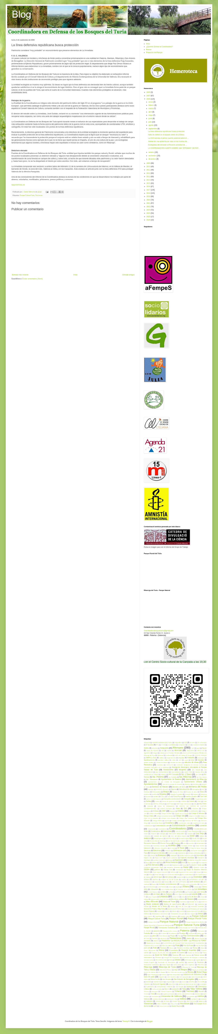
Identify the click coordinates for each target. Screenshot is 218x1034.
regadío (198, 960)
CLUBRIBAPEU (193, 811)
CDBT (199, 801)
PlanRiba (155, 938)
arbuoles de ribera (176, 762)
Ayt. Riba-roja (185, 777)
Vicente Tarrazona (177, 1001)
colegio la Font (193, 816)
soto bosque (179, 986)
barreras (150, 789)
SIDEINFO (147, 984)
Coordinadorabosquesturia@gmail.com (158, 631)
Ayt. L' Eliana (186, 774)
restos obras (177, 964)
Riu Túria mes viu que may (176, 972)
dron (184, 843)
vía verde (166, 1001)
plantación (163, 938)
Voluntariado (184, 1004)
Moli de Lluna (182, 906)
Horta (150, 874)
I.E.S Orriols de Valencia (171, 874)
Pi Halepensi (173, 933)
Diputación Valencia (150, 843)
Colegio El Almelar (197, 813)
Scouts (184, 982)
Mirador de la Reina (159, 906)
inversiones (158, 882)
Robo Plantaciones (153, 974)
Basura (173, 789)
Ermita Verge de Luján (187, 855)
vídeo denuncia (191, 1001)
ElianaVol (168, 850)
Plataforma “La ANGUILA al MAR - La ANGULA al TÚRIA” (184, 941)
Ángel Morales (171, 758)
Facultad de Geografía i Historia (197, 860)
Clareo (181, 811)
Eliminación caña (179, 850)
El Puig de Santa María (196, 848)
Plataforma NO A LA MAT (151, 945)
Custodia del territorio (160, 836)
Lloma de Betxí (192, 897)
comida (167, 820)
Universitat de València (171, 996)
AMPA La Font (151, 758)
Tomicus (146, 991)
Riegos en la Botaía (198, 970)
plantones (147, 940)
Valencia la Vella (172, 999)
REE (170, 960)
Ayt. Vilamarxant (152, 779)
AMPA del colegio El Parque (183, 755)
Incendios (197, 877)
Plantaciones (175, 938)
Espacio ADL (148, 857)
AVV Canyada (173, 774)
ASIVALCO (169, 765)
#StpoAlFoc (178, 742)
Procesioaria (173, 950)
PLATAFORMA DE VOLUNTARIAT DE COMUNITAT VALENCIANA (183, 943)
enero (151, 102)
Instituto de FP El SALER (169, 879)
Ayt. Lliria (198, 774)
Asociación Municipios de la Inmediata (156, 767)
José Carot (203, 884)
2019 (149, 196)
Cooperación (151, 829)
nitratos (174, 911)
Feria (161, 862)
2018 (149, 193)
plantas (188, 938)
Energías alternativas (194, 853)
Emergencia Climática (157, 853)
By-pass (148, 796)
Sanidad (148, 982)
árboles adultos (148, 762)
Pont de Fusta (188, 945)
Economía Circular (159, 846)
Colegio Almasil (154, 813)
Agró (192, 748)
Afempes (177, 747)
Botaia (202, 792)
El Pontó (181, 848)
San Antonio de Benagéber (184, 979)
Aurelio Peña (188, 772)
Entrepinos (162, 855)
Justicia (171, 887)
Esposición (201, 857)
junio (151, 118)
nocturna (181, 911)
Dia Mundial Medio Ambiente (177, 841)
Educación (147, 848)
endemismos (181, 853)
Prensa (148, 50)
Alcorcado (178, 750)
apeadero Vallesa (163, 760)
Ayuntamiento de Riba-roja (196, 779)
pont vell (147, 948)
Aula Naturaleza (176, 772)
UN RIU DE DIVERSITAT (184, 994)
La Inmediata (200, 889)
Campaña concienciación (172, 799)
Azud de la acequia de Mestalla (172, 784)
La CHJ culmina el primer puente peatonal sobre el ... (168, 138)
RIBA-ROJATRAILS (165, 970)
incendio (188, 877)
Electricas (147, 850)
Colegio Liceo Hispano (168, 818)
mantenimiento (202, 899)
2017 (149, 190)
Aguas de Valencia (152, 750)
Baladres (187, 784)
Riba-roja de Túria (188, 967)
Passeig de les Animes (170, 931)
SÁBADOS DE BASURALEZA (193, 974)
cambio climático (191, 796)
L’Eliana (196, 887)
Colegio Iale (179, 816)
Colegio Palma (157, 820)
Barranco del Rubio (198, 786)
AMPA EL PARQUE (201, 755)
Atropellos (182, 770)
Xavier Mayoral (176, 1006)
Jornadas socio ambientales (188, 884)
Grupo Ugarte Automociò (160, 872)
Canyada (187, 799)
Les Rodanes (167, 894)
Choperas (195, 808)
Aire (162, 750)
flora (183, 862)
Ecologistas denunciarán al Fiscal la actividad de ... (167, 145)
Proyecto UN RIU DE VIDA (160, 952)
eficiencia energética (160, 848)
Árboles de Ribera (161, 762)
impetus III (180, 877)
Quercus (175, 955)
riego (176, 970)
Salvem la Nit (155, 979)
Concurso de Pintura (191, 820)
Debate (202, 836)
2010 (149, 167)
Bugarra (195, 794)
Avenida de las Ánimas (151, 774)
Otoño (166, 916)
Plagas (172, 936)
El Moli (172, 848)
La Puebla (178, 892)
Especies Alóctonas (187, 857)
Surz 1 (166, 989)
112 (185, 742)
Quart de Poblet (161, 955)
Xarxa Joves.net (164, 1006)
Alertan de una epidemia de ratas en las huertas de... (168, 141)
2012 (149, 173)
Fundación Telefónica (173, 867)
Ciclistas (156, 811)
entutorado (173, 855)
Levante (194, 894)
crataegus (162, 833)
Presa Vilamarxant (150, 950)
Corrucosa (167, 831)
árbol (192, 760)
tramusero (155, 991)
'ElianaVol (147, 742)
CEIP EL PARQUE (158, 804)
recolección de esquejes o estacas (193, 957)
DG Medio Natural (184, 838)
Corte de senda (180, 831)
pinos (154, 936)
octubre (152, 152)
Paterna (184, 930)
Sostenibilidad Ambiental (164, 986)
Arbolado (201, 760)
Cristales (190, 833)
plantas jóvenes (199, 938)
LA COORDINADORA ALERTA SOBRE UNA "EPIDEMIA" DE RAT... (174, 148)
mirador (146, 906)
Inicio (75, 275)
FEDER (154, 862)
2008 (149, 99)
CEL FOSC (203, 804)
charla (177, 808)
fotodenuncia (176, 865)
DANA (192, 836)
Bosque (166, 792)
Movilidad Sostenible (197, 906)
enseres (152, 855)
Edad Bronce (200, 846)
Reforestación (189, 960)
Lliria (183, 897)
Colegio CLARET (166, 813)
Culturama (147, 836)
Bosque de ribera (177, 792)
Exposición (179, 860)
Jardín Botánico (194, 882)
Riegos (184, 969)
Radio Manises (186, 955)
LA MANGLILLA (153, 892)
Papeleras (174, 916)
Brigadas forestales (176, 794)
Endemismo (171, 853)
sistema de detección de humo (187, 984)
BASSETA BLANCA (162, 789)
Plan (179, 936)
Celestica (150, 806)
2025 (149, 217)
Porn (155, 948)
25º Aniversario (202, 742)
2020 (149, 200)
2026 (149, 220)
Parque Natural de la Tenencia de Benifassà (157, 925)
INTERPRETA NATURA (196, 879)
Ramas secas (199, 955)
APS (180, 760)
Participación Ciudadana (166, 927)
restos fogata (166, 964)
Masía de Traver (169, 902)
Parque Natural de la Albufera (195, 922)
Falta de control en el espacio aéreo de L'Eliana (166, 135)
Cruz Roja (200, 834)
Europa (170, 860)
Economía (147, 846)
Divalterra (177, 843)
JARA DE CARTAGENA (179, 882)
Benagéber (195, 789)
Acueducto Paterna (198, 745)
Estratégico (147, 860)
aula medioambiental (162, 772)
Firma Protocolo (172, 862)
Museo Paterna (149, 911)
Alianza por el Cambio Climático (170, 753)
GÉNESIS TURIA (198, 867)
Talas (184, 989)
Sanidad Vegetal (159, 982)
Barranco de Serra (178, 787)
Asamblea (160, 765)
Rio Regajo (161, 972)
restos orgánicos (189, 964)
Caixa (169, 796)
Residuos (200, 962)
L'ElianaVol (154, 889)
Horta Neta (158, 874)
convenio (203, 826)
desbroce (147, 838)
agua (198, 748)
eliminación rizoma (196, 850)
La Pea (170, 892)
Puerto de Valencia (194, 952)
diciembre (152, 159)
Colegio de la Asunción (181, 813)
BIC (203, 789)
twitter (159, 994)
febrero (151, 105)
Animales (190, 758)
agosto (151, 125)
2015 (149, 183)
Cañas (148, 801)
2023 (149, 210)
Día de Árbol (196, 838)
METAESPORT (189, 904)
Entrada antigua (128, 275)
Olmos (200, 914)
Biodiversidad (156, 792)
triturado (201, 991)
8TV (157, 745)
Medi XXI (204, 902)
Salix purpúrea (183, 977)
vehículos (204, 999)
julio (150, 122)
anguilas (181, 758)
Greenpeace (179, 869)
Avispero (163, 774)
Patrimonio (201, 931)
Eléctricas (157, 850)
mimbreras (201, 904)
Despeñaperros (158, 838)
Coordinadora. (155, 831)
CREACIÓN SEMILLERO (176, 833)
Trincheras (39, 195)
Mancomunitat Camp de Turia (160, 899)
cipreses (172, 811)
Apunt (186, 760)
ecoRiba (172, 845)
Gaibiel (185, 867)
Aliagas (155, 753)
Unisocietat (155, 996)
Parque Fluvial (176, 918)
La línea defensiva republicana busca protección (166, 131)
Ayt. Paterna (158, 777)
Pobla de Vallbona (167, 945)
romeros (164, 974)
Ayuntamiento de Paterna (171, 779)
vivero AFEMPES (162, 1003)
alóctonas (160, 755)
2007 (149, 96)
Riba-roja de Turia (167, 967)
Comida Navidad (177, 820)
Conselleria (169, 823)
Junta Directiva (150, 887)
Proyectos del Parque (154, 52)
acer (189, 745)
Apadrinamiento (149, 760)
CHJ (185, 808)
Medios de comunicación (173, 904)
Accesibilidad (172, 745)
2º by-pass (149, 745)
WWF (155, 1006)
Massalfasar (183, 902)
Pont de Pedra (200, 945)
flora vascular (192, 862)
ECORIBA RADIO (187, 846)
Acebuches (181, 745)
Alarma (169, 750)
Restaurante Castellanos (151, 964)
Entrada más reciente (20, 275)
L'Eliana (185, 886)
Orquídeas (158, 916)
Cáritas (157, 801)
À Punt (163, 745)
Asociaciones (168, 770)
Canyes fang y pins (201, 799)
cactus (163, 796)
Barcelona (196, 784)
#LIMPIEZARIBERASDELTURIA (162, 742)
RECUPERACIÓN (161, 960)
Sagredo (161, 977)
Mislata (173, 906)
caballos (155, 796)
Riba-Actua (200, 964)
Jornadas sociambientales (168, 884)
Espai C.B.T (159, 857)
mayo (151, 115)
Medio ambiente (152, 904)
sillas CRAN (172, 984)
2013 (149, 177)
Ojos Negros (191, 914)
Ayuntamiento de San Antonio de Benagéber (164, 782)
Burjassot (204, 794)
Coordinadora (177, 828)
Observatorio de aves (177, 914)
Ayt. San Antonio (201, 777)
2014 (149, 180)
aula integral (196, 770)
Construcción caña (198, 823)
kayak (177, 887)
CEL (195, 804)
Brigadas (163, 794)
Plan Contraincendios (191, 936)
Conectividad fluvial (157, 823)
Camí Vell (203, 796)
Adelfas (146, 748)
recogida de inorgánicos (171, 957)
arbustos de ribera (191, 762)
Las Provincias (189, 892)
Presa (202, 948)
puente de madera (178, 952)
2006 (149, 92)
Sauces (177, 982)
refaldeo (177, 960)
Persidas (155, 933)
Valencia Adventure (158, 999)
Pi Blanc (163, 933)
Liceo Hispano (152, 897)
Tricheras (178, 991)
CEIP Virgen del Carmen (183, 804)
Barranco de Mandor (160, 787)
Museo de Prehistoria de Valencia (194, 909)
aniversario (201, 758)
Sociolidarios (150, 986)
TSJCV (146, 994)
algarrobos (147, 753)
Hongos (198, 872)
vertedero (149, 1001)
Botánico (146, 794)
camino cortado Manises (153, 799)
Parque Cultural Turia (27, 195)
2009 (149, 163)
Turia (152, 994)
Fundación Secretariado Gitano (154, 867)
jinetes (154, 884)
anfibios (161, 758)
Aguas (204, 748)
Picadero (182, 933)
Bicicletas (147, 792)
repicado (181, 962)
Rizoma (190, 972)
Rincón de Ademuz (150, 972)
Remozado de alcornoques (166, 962)
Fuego (184, 865)
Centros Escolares (166, 808)
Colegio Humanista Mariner (165, 816)
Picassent (191, 933)
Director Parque (165, 843)
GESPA (147, 870)
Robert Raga (202, 972)
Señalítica (192, 982)
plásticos (156, 940)
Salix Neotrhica (171, 977)
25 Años (192, 742)
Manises (190, 899)
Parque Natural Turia (186, 924)
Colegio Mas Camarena (186, 818)
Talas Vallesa (196, 989)
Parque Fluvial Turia (197, 918)
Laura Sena (200, 892)
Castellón (184, 801)
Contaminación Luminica (183, 825)
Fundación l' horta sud (196, 865)
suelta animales (157, 989)
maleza (146, 899)
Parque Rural (149, 928)
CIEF (163, 811)
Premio (171, 948)
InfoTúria (155, 879)
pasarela (157, 931)
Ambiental (169, 755)
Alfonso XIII (200, 750)
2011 (149, 170)
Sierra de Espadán (159, 984)
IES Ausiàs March (187, 874)
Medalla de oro (194, 902)
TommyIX (126, 1021)
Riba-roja (148, 967)
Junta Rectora (162, 887)
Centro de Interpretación (166, 806)
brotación (188, 794)
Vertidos (158, 1001)
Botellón (154, 794)
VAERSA (200, 996)
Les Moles (156, 894)
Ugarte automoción (168, 994)
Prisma (161, 950)
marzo (151, 109)
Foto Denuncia (153, 865)
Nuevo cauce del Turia (193, 911)
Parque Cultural (199, 916)
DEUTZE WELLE (171, 838)
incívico (146, 879)
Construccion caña (184, 823)
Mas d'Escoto (152, 901)
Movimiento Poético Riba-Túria (154, 909)
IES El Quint (158, 877)
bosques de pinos (191, 792)
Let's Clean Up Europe (182, 894)
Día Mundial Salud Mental (196, 841)
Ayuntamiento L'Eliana (193, 782)
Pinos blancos (163, 936)
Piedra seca (200, 933)
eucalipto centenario (159, 860)
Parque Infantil (152, 922)
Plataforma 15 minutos (154, 943)
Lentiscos (147, 894)
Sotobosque (190, 986)
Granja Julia (168, 869)
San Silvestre (202, 979)
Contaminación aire (162, 825)
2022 (149, 207)
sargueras (169, 982)
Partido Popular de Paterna (186, 927)
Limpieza (163, 896)
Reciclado (158, 957)
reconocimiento (148, 960)
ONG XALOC (148, 916)
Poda (177, 945)
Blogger (150, 1021)
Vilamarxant (148, 1004)
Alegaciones (190, 750)
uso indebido (191, 996)
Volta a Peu (173, 1003)
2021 (149, 203)
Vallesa (183, 999)
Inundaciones (148, 882)
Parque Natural (169, 921)
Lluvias (202, 897)
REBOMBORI (148, 957)
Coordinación (162, 829)
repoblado (191, 962)
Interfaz (183, 879)
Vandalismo (194, 999)
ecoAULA (191, 843)
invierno (166, 882)
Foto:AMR (166, 865)
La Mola (163, 892)
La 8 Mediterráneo (167, 889)
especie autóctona (171, 857)
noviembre (153, 156)
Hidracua (173, 872)
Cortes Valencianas (193, 831)
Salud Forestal (195, 977)
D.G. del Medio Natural (178, 836)
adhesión (154, 748)
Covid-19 (153, 833)
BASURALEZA (184, 789)
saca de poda (149, 977)
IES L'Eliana (169, 877)
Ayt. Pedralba (172, 777)
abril (150, 112)
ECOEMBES (200, 843)
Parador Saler (184, 916)
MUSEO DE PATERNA (175, 909)
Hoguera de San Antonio (186, 872)
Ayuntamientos (150, 784)
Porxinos (163, 948)
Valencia (147, 999)
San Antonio (167, 979)
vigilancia (201, 1001)
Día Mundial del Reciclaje (157, 841)
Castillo (191, 801)
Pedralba (147, 933)
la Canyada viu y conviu (183, 889)
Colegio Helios (149, 816)
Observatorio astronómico (160, 914)
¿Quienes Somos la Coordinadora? (159, 47)
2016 (149, 186)
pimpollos (147, 936)
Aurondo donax (199, 772)
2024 (149, 213)
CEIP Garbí (170, 804)
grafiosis (157, 869)
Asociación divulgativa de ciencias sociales (190, 765)
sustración (175, 989)
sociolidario (203, 984)
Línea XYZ (175, 897)
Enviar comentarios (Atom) (32, 279)
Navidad (159, 911)
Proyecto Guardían (188, 950)
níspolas (167, 911)
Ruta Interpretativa (175, 974)
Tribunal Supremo (166, 991)
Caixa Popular (178, 796)
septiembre (153, 129)
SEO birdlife (201, 982)
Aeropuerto (164, 748)
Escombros (200, 855)
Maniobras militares (177, 899)
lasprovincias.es (18, 185)
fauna (147, 862)
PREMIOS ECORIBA (183, 948)
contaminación (148, 825)
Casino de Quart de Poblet (170, 801)
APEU (174, 760)
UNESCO (198, 994)
